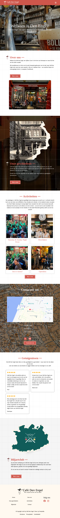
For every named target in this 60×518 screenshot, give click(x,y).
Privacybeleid (29, 514)
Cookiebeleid (37, 514)
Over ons (29, 497)
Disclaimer (22, 514)
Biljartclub (13, 504)
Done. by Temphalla (39, 511)
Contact (29, 504)
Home (13, 497)
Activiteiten (29, 501)
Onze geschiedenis (13, 501)
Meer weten (15, 76)
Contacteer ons (30, 343)
